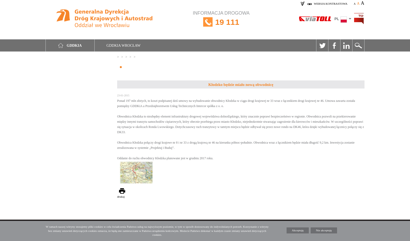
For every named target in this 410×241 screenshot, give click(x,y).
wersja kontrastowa (330, 3)
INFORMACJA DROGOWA (221, 22)
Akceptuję (298, 230)
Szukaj (358, 45)
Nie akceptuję (324, 230)
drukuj (121, 196)
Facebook (334, 45)
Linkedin (346, 45)
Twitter (322, 45)
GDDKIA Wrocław (123, 46)
